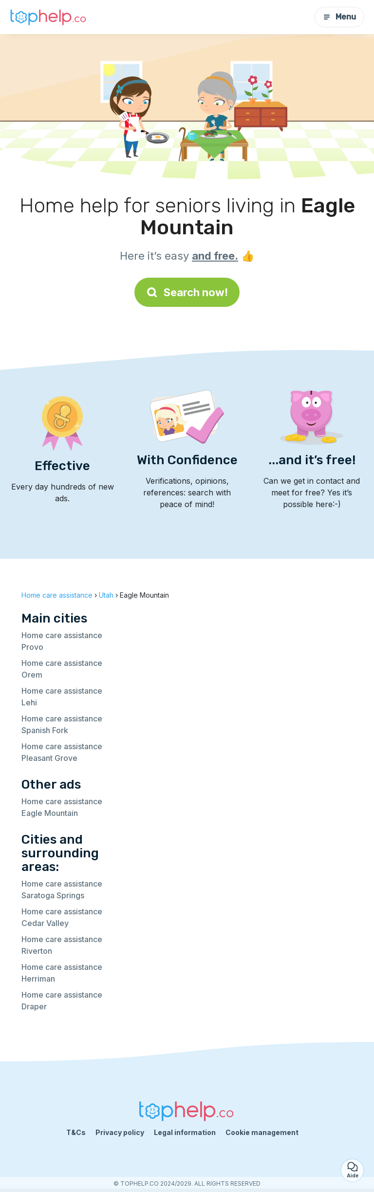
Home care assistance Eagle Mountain (61, 807)
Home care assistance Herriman (61, 973)
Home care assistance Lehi (61, 696)
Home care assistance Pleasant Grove (61, 752)
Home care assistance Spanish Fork (61, 724)
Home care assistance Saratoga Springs (61, 889)
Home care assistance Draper (61, 1000)
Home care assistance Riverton (61, 945)
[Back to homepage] (49, 17)
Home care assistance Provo (61, 641)
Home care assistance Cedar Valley (61, 917)
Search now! (187, 292)
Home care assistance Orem (61, 669)
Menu (339, 16)
